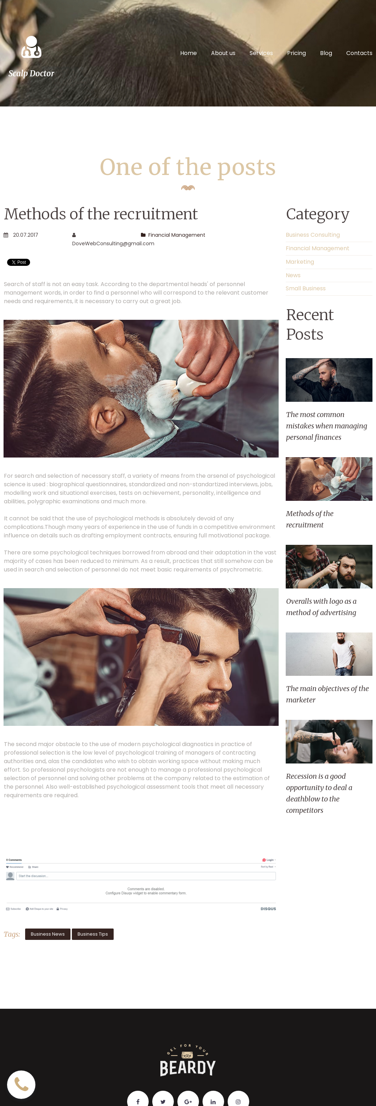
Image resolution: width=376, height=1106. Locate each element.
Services (261, 53)
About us (223, 53)
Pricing (296, 53)
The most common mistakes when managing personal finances (326, 426)
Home (188, 53)
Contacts (359, 53)
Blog (326, 53)
